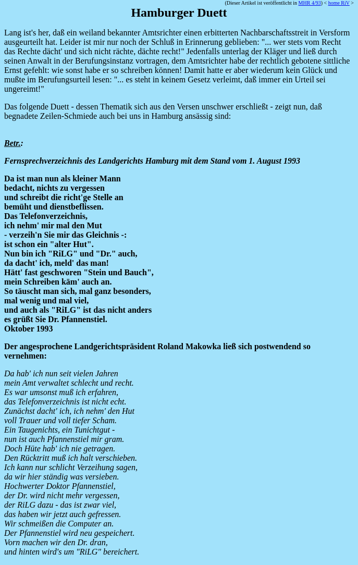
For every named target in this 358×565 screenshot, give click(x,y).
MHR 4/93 (310, 3)
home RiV (339, 3)
